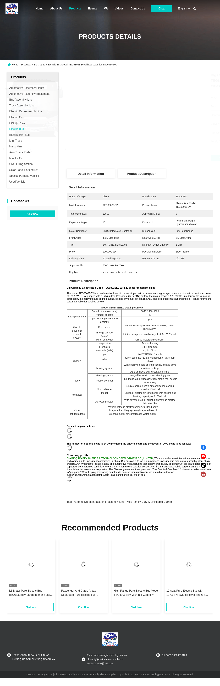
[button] (15, 572)
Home (39, 8)
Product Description (141, 174)
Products (75, 8)
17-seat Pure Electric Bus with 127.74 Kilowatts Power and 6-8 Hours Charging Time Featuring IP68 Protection (188, 593)
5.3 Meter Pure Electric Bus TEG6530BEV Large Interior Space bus (30, 593)
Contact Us (137, 8)
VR (106, 8)
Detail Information (91, 174)
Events (92, 8)
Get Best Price (158, 157)
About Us (56, 8)
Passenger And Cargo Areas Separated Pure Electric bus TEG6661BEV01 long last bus (79, 593)
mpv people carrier (160, 501)
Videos (119, 8)
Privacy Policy (44, 674)
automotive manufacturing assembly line (99, 501)
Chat (161, 8)
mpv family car (136, 501)
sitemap (30, 674)
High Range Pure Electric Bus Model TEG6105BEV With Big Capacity (136, 592)
